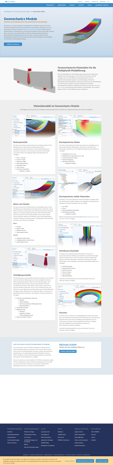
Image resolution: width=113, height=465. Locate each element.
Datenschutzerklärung (36, 454)
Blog (90, 5)
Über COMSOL (95, 432)
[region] (56, 460)
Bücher (26, 444)
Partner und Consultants (81, 440)
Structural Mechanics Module (22, 11)
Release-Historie (12, 443)
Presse (93, 437)
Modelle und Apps (29, 432)
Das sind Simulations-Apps (31, 447)
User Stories (27, 437)
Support (80, 1)
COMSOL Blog (45, 443)
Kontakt (87, 1)
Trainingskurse (45, 434)
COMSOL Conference (63, 440)
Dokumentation (79, 443)
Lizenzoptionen (11, 437)
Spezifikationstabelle (13, 434)
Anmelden (102, 1)
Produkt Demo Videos (30, 434)
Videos (72, 5)
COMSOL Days (62, 434)
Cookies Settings (69, 461)
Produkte (50, 5)
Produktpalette (8, 11)
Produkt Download (80, 445)
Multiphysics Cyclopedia (47, 445)
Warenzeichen (48, 454)
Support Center (79, 432)
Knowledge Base (79, 437)
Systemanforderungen (13, 440)
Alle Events (61, 437)
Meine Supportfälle (80, 434)
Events (81, 5)
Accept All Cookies (102, 461)
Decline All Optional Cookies (85, 461)
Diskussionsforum (46, 437)
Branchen (62, 5)
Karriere (93, 434)
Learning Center (102, 5)
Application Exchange (47, 440)
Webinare (60, 432)
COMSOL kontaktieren (13, 44)
